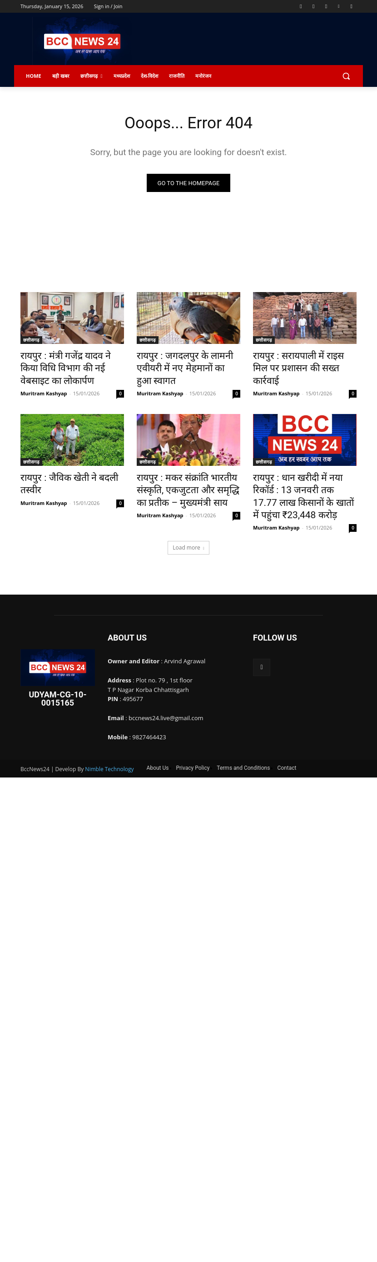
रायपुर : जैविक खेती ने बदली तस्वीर (69, 461)
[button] (346, 76)
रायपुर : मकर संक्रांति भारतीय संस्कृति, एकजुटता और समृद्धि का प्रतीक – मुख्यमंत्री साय (183, 471)
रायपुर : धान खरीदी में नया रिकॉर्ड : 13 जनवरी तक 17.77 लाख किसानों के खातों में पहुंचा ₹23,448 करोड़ (303, 471)
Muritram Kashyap (43, 377)
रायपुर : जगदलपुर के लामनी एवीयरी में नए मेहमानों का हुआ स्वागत (186, 361)
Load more (188, 513)
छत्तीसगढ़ (31, 341)
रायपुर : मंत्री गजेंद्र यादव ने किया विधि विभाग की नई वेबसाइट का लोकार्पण (71, 361)
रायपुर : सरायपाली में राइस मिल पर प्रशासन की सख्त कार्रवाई (301, 361)
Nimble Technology (109, 734)
